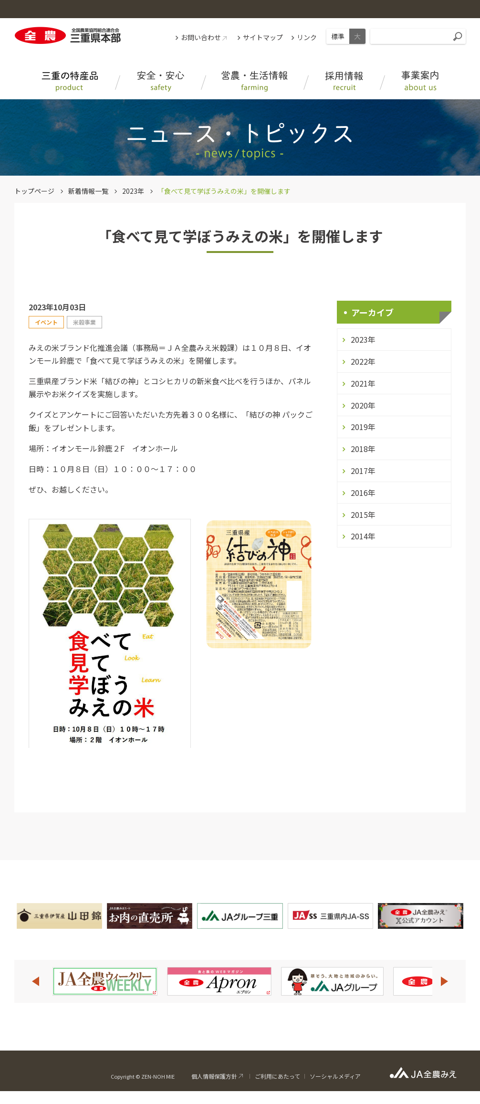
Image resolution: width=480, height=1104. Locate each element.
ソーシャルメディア (335, 1076)
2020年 (363, 405)
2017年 (363, 470)
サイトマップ (263, 37)
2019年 (363, 426)
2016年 (363, 492)
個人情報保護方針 (214, 1076)
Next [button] (444, 981)
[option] (105, 981)
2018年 (363, 448)
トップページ (34, 191)
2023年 (133, 191)
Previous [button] (35, 981)
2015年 (363, 514)
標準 (337, 36)
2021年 (363, 383)
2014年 (363, 536)
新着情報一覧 (88, 191)
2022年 (363, 361)
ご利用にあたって (277, 1076)
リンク (307, 37)
